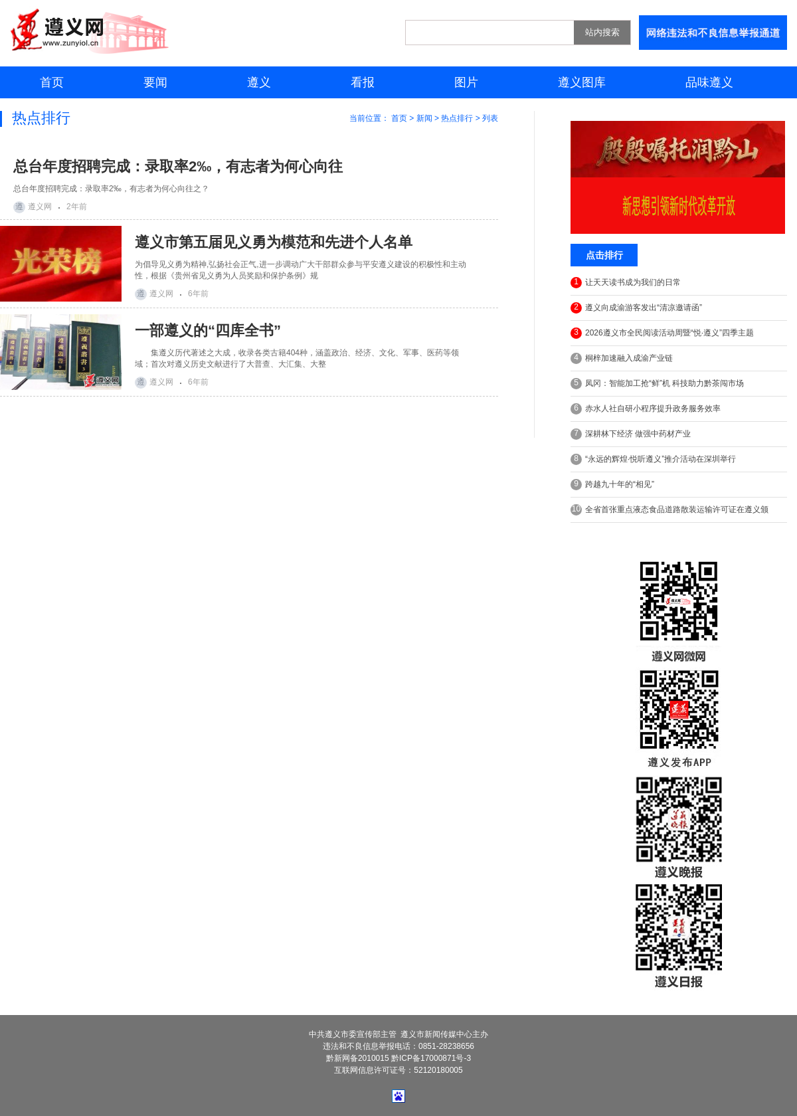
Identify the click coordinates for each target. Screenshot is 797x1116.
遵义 (259, 82)
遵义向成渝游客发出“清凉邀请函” (636, 308)
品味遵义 (709, 82)
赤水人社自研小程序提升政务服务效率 (646, 409)
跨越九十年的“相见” (612, 484)
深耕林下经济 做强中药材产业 (631, 434)
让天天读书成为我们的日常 (626, 282)
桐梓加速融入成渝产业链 (622, 358)
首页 (52, 82)
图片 (466, 82)
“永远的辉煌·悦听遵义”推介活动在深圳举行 (653, 459)
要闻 (155, 82)
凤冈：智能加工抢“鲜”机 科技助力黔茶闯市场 (657, 383)
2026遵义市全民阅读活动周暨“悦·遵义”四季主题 (662, 333)
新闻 (424, 118)
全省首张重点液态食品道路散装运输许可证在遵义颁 (669, 509)
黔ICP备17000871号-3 (431, 1058)
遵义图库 (582, 82)
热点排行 (457, 118)
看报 (363, 82)
